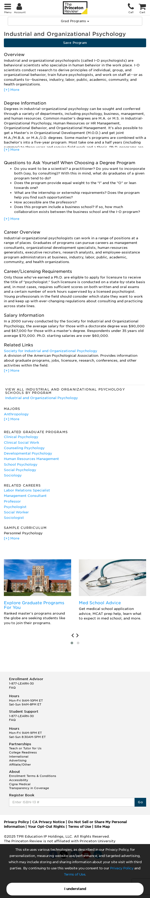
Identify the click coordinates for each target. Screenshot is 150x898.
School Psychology (20, 464)
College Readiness (23, 752)
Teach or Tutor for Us (25, 748)
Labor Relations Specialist (27, 490)
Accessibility (18, 780)
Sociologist (14, 518)
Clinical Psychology (21, 437)
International (18, 756)
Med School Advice (100, 602)
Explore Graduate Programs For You (34, 605)
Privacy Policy (121, 868)
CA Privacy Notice (48, 822)
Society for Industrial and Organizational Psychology (50, 351)
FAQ (12, 687)
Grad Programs (75, 21)
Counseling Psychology (24, 448)
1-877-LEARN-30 (21, 683)
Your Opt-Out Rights (46, 827)
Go (140, 802)
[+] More (11, 90)
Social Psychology (20, 470)
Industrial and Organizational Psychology (41, 398)
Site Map (102, 827)
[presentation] (72, 635)
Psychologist (15, 507)
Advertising (18, 760)
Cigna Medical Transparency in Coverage (29, 786)
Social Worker (16, 512)
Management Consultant (25, 496)
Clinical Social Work (21, 442)
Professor (12, 501)
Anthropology (16, 414)
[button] (72, 643)
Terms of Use (74, 874)
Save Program (75, 43)
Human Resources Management (31, 459)
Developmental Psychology (28, 453)
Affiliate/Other (20, 764)
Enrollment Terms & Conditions (32, 776)
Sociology (13, 475)
